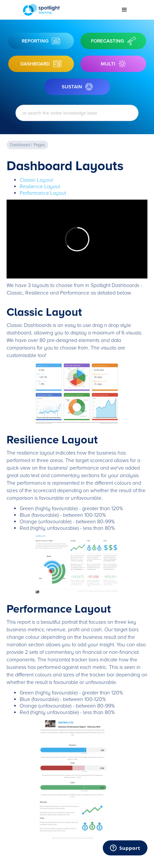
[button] (124, 10)
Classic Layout (36, 180)
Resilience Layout (40, 186)
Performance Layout (43, 193)
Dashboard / (21, 145)
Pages (39, 145)
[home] (67, 10)
